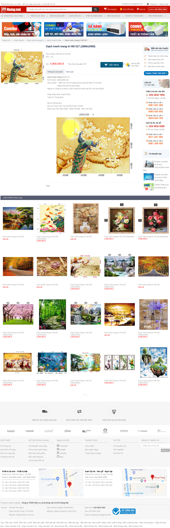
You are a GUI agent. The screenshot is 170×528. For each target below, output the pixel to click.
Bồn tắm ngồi (38, 522)
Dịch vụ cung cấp (7, 453)
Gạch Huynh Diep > (56, 40)
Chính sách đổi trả (36, 460)
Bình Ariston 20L (120, 526)
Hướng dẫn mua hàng (38, 446)
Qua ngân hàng (91, 449)
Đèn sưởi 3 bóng (99, 522)
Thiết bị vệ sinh (38, 16)
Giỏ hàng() (112, 9)
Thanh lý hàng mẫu (134, 16)
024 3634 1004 (15, 477)
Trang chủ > (8, 40)
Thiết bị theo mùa (94, 16)
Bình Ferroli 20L (76, 526)
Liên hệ (142, 9)
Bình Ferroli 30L (61, 526)
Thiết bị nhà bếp (57, 16)
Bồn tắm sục (62, 522)
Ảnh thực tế (118, 453)
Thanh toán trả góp (93, 453)
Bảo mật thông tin (36, 457)
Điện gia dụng (113, 16)
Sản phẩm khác (155, 16)
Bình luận (69, 72)
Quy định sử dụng (8, 449)
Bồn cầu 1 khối (25, 522)
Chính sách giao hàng (38, 449)
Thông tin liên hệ (7, 457)
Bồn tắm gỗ (51, 522)
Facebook (62, 446)
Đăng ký (153, 4)
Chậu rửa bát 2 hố (29, 526)
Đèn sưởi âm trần (130, 522)
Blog (60, 457)
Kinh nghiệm (118, 449)
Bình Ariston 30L (105, 526)
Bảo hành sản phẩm (37, 453)
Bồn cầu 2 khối (11, 522)
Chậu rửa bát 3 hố (12, 526)
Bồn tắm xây (85, 522)
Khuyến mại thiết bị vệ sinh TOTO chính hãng (161, 177)
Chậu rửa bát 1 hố (46, 526)
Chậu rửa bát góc (146, 522)
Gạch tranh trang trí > (37, 40)
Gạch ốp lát (75, 16)
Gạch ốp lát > (20, 40)
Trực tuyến (89, 446)
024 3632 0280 (100, 477)
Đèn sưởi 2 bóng (115, 522)
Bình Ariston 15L (136, 526)
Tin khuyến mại (119, 446)
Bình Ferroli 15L (91, 526)
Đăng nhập (164, 4)
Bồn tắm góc (74, 522)
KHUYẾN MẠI (128, 9)
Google (61, 449)
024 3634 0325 (29, 477)
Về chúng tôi (5, 446)
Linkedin (62, 453)
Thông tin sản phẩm (55, 72)
